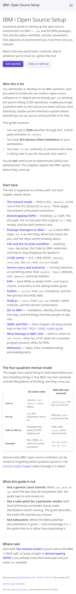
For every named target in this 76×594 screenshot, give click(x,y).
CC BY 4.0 (47, 577)
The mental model (19, 202)
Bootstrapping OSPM (21, 216)
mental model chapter (17, 466)
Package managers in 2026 (25, 230)
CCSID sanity (15, 258)
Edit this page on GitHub (14, 583)
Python (12, 291)
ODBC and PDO (17, 324)
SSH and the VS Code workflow (28, 244)
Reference (14, 348)
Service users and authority (26, 267)
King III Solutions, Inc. (26, 577)
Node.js (12, 300)
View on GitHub (38, 64)
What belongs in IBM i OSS (25, 334)
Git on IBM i (15, 310)
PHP (10, 281)
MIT (68, 577)
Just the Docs (21, 589)
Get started (13, 64)
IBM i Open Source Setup (21, 5)
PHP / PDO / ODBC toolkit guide (42, 328)
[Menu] (71, 5)
